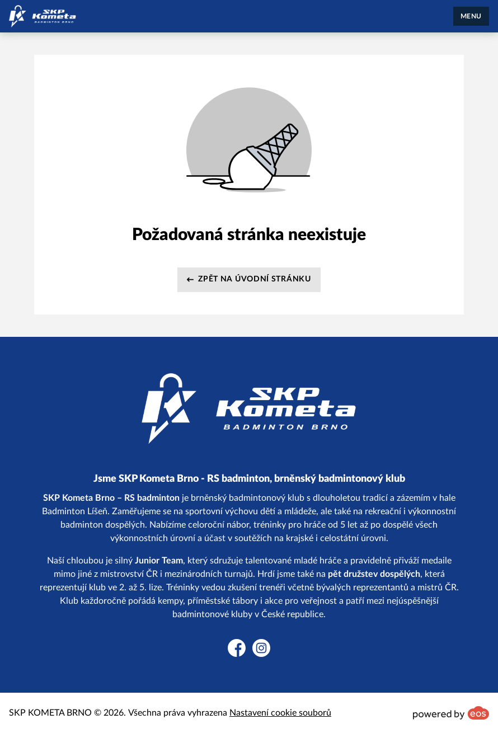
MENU (471, 16)
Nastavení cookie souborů (280, 712)
